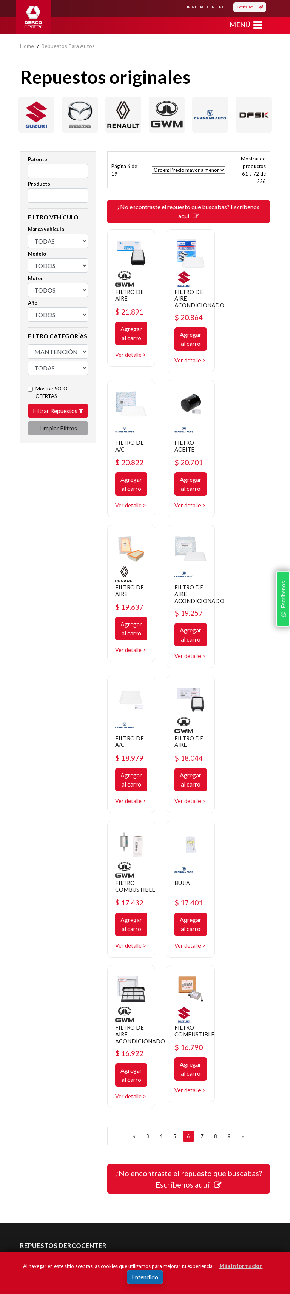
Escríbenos (282, 694)
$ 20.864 (188, 316)
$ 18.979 (130, 624)
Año (32, 303)
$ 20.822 (246, 310)
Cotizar (159, 1101)
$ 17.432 (246, 624)
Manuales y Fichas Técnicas (52, 1112)
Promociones (166, 1078)
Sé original (163, 1112)
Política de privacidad (44, 1078)
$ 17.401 (130, 774)
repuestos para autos (68, 46)
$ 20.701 (130, 467)
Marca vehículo (46, 229)
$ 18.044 (188, 624)
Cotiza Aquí (250, 7)
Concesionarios (169, 1090)
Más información (241, 1266)
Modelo (37, 254)
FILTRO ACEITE (125, 450)
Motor (35, 278)
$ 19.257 (246, 473)
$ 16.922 (188, 780)
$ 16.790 (246, 774)
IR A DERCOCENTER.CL (207, 7)
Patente (37, 159)
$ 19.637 (188, 467)
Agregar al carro (131, 332)
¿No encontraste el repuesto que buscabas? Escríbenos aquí (188, 211)
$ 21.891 (130, 310)
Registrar (221, 1213)
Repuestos (164, 1067)
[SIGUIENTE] (242, 871)
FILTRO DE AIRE (130, 294)
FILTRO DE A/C (246, 294)
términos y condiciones (70, 1225)
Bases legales (36, 1090)
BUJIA (124, 754)
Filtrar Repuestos (58, 410)
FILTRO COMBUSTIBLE (253, 607)
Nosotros (31, 1067)
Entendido (145, 1276)
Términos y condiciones (48, 1101)
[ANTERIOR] (134, 871)
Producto (39, 184)
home (27, 46)
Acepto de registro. (75, 1225)
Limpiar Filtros (58, 428)
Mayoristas (164, 1124)
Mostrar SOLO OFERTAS (51, 392)
